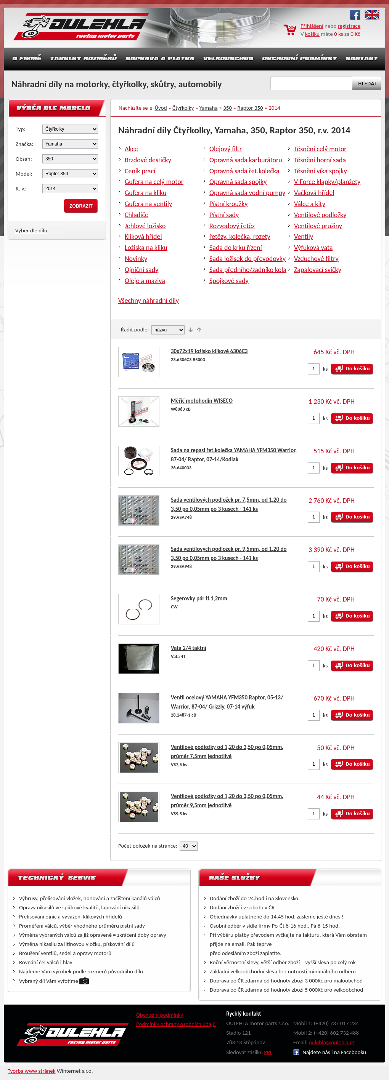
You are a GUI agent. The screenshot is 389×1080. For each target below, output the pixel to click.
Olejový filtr (225, 149)
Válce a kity (309, 204)
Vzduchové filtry (316, 258)
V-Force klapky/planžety (327, 182)
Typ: (20, 129)
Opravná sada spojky (238, 182)
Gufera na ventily (148, 204)
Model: (24, 173)
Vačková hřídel (314, 193)
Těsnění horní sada (320, 160)
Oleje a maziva (145, 281)
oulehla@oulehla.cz (332, 1042)
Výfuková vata (313, 247)
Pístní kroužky (228, 204)
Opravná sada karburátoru (245, 160)
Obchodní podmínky (159, 1014)
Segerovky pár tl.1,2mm (199, 598)
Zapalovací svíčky (317, 270)
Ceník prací (140, 171)
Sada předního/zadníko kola (247, 270)
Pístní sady (224, 215)
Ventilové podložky (320, 215)
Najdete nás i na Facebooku (329, 1052)
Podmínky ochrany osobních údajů (176, 1024)
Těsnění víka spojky (320, 171)
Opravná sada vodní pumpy (247, 193)
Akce (131, 149)
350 (227, 107)
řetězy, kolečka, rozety (239, 236)
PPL (268, 1052)
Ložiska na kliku (146, 247)
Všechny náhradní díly (148, 300)
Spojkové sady (229, 281)
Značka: (24, 144)
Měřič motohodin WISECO (202, 400)
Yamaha (208, 107)
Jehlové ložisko (145, 226)
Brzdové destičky (148, 160)
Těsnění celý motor (320, 149)
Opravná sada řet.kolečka (244, 171)
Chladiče (136, 215)
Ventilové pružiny (318, 226)
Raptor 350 (250, 107)
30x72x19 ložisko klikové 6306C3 (209, 351)
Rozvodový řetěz (232, 226)
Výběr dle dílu (31, 230)
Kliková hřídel (143, 236)
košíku (312, 33)
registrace (349, 25)
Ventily (303, 236)
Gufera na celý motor (154, 182)
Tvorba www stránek (32, 1070)
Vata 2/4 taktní (188, 648)
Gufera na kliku (145, 193)
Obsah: (24, 158)
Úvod (161, 107)
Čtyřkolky (183, 107)
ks (325, 368)
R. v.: (21, 188)
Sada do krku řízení (235, 247)
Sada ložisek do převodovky (247, 258)
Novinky (136, 258)
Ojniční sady (141, 270)
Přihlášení (312, 25)
